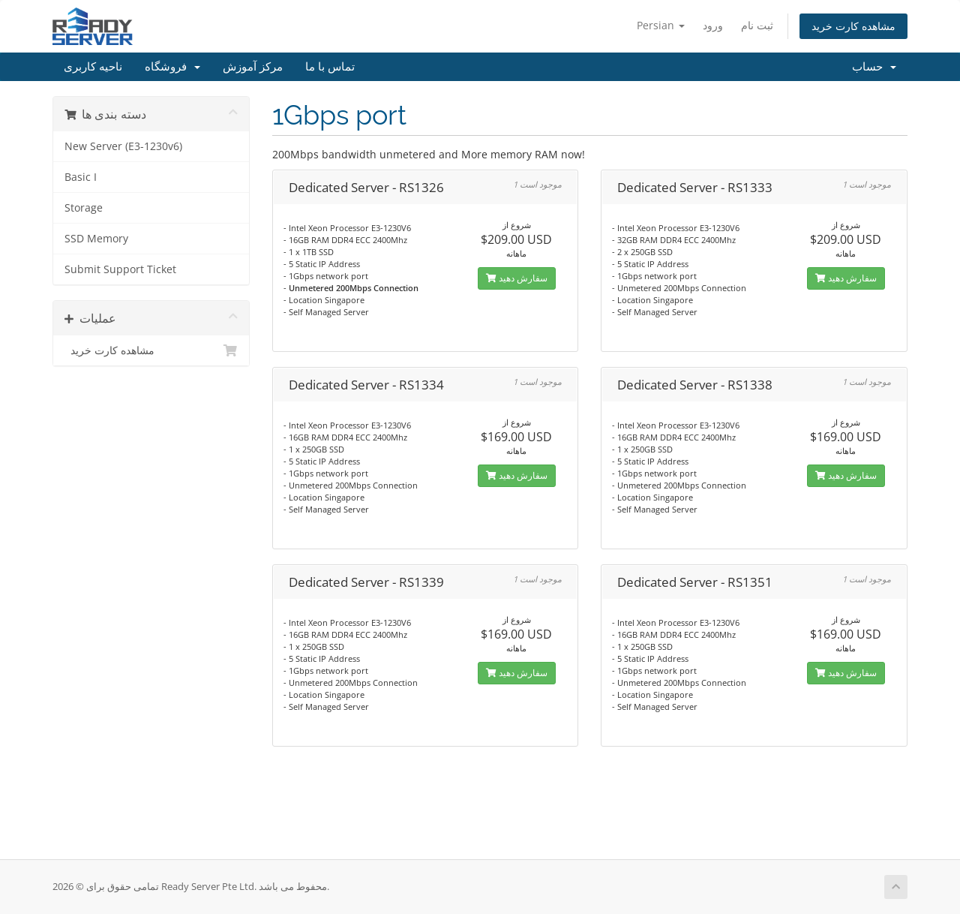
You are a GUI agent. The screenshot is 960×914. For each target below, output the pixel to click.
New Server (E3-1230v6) (123, 146)
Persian (661, 25)
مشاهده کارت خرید (854, 26)
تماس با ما (330, 67)
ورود (713, 25)
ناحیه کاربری (93, 67)
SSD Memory (96, 238)
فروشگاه (172, 67)
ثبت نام (757, 25)
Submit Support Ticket (120, 269)
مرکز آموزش (253, 67)
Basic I (80, 177)
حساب (874, 67)
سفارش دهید (517, 278)
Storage (83, 208)
